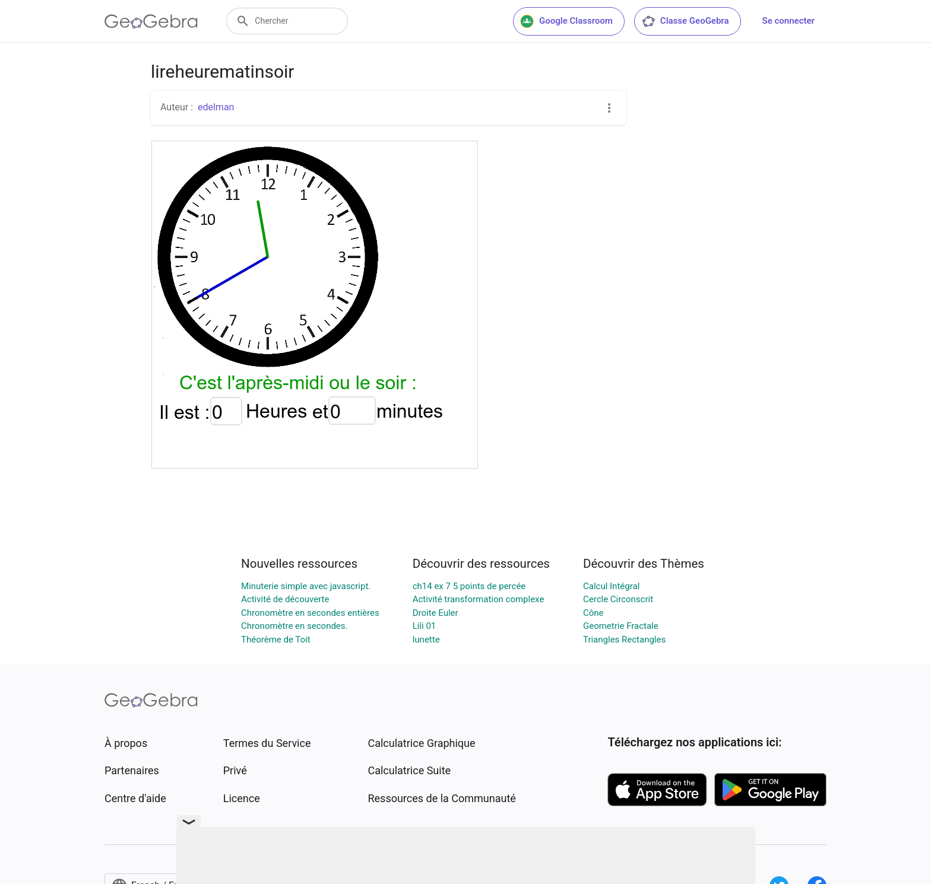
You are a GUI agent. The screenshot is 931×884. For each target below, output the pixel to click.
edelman (216, 107)
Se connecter (788, 20)
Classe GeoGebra (685, 21)
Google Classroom (566, 21)
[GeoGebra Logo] (151, 21)
